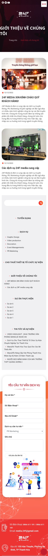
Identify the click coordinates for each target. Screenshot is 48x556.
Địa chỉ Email (11, 416)
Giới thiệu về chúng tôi (30, 40)
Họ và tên (10, 395)
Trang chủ (13, 40)
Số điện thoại (11, 405)
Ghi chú (8, 436)
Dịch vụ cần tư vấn (14, 426)
